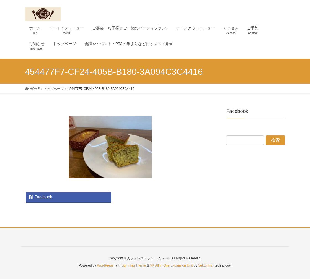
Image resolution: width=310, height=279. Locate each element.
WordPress (105, 265)
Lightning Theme (133, 265)
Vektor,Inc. (206, 265)
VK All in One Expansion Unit (171, 265)
